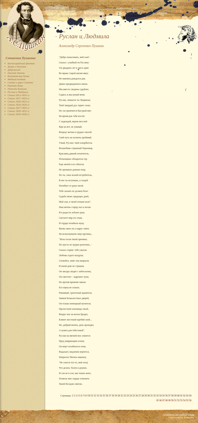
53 (181, 400)
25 (134, 395)
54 (184, 400)
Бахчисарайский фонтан (21, 63)
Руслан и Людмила (18, 91)
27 (139, 395)
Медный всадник (17, 79)
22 (125, 395)
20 (119, 395)
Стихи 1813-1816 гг (18, 95)
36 (166, 395)
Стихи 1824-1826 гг (18, 104)
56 (190, 400)
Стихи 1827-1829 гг (18, 107)
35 (163, 395)
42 (184, 395)
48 (166, 400)
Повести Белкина (17, 88)
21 (122, 395)
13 (98, 395)
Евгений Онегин (16, 72)
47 (163, 400)
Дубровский (14, 69)
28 (142, 395)
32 (154, 395)
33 (157, 395)
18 (113, 395)
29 (145, 395)
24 (131, 395)
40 (178, 395)
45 (157, 400)
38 (172, 395)
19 (116, 395)
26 (137, 395)
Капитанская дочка (18, 76)
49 (169, 400)
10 (89, 395)
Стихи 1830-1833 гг (18, 111)
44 (190, 395)
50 (172, 400)
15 (104, 395)
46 (160, 400)
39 (175, 395)
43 (187, 395)
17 (110, 395)
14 (101, 395)
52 (178, 400)
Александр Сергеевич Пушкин (178, 414)
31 (151, 395)
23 (128, 395)
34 (160, 395)
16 (107, 395)
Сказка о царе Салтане (20, 82)
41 (181, 395)
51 (175, 400)
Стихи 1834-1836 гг (18, 114)
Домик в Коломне (17, 66)
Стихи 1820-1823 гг (18, 101)
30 (148, 395)
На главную (187, 3)
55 (187, 400)
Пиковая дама (15, 85)
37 (169, 395)
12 (95, 395)
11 (92, 395)
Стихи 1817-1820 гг (18, 98)
